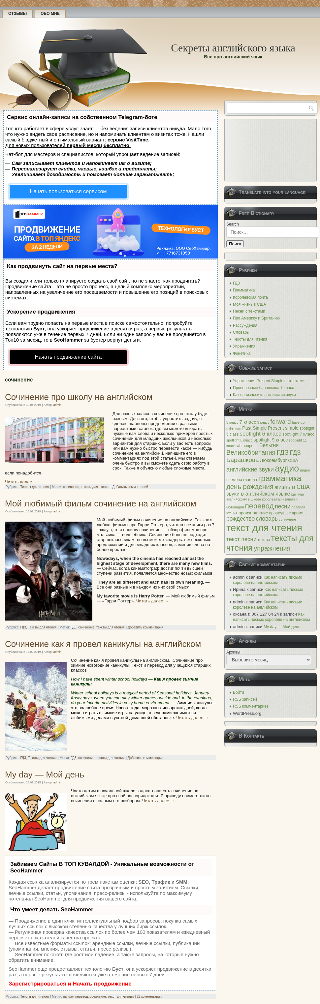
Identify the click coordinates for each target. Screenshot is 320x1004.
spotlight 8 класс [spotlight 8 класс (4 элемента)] (239, 440)
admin (57, 405)
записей (245, 699)
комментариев (251, 706)
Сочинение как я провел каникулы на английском (103, 644)
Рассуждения (245, 325)
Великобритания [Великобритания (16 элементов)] (250, 452)
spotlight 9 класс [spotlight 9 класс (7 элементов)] (270, 439)
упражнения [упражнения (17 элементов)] (272, 548)
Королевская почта (250, 297)
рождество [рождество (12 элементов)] (240, 518)
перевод (81, 996)
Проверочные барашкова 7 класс (263, 387)
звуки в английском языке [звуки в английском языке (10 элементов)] (258, 494)
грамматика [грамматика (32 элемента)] (279, 478)
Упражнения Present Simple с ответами (268, 381)
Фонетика (241, 353)
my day (68, 996)
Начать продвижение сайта (68, 357)
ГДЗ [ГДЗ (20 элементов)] (282, 452)
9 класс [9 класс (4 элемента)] (263, 422)
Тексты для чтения (34, 487)
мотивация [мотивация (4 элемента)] (235, 507)
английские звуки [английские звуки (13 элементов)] (250, 469)
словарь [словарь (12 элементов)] (266, 518)
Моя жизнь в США (249, 304)
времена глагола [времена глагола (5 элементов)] (241, 479)
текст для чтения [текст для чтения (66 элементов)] (264, 527)
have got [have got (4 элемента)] (298, 422)
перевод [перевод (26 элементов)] (259, 506)
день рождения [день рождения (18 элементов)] (249, 486)
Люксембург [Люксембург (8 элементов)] (273, 460)
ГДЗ (23, 627)
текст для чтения (121, 996)
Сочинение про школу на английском (78, 397)
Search (232, 224)
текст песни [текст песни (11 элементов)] (241, 539)
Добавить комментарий (130, 487)
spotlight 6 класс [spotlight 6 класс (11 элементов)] (260, 434)
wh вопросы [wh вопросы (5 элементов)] (247, 445)
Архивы (233, 652)
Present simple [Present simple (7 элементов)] (283, 428)
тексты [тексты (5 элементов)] (264, 539)
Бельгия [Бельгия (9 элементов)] (269, 445)
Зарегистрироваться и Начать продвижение (70, 984)
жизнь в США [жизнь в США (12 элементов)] (292, 487)
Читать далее (21, 481)
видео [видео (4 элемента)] (305, 470)
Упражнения (244, 346)
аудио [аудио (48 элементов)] (287, 468)
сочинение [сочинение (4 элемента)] (287, 519)
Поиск (235, 243)
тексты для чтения (95, 487)
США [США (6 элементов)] (293, 460)
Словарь (241, 332)
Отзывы (17, 13)
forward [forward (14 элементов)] (281, 421)
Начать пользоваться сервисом (68, 191)
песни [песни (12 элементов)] (282, 506)
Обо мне (50, 13)
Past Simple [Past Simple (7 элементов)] (254, 428)
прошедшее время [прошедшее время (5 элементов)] (286, 513)
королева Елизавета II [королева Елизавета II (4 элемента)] (280, 499)
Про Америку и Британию (256, 318)
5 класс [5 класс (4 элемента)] (232, 422)
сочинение (71, 487)
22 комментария (149, 996)
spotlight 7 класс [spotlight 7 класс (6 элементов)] (298, 434)
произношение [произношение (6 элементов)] (253, 512)
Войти (238, 692)
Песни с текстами (249, 311)
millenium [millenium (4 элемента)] (233, 428)
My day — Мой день (44, 774)
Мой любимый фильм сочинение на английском (100, 503)
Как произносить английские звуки (264, 394)
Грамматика (244, 290)
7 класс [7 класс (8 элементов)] (248, 422)
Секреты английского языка (233, 48)
